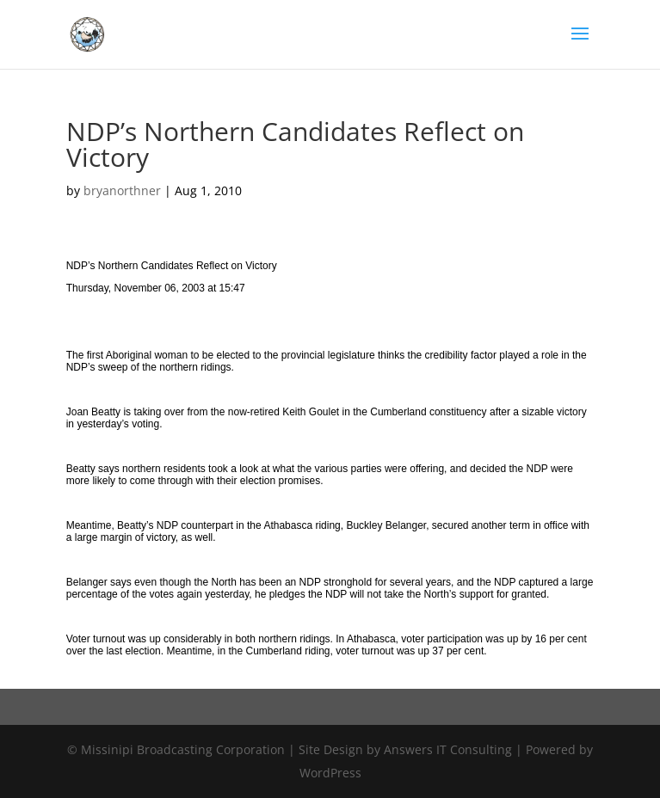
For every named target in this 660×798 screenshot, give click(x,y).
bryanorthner (122, 190)
